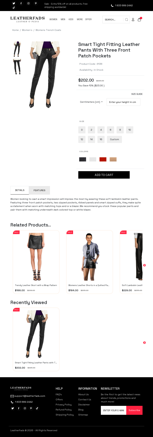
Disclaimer (84, 404)
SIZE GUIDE (137, 94)
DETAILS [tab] (19, 190)
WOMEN (53, 19)
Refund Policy (64, 409)
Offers (59, 399)
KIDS (71, 19)
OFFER (88, 19)
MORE (80, 19)
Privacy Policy (64, 404)
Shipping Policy (65, 414)
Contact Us (84, 399)
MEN (63, 19)
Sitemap (83, 414)
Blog (80, 409)
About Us (83, 394)
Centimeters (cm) (90, 101)
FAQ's (59, 394)
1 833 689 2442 (122, 5)
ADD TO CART (104, 175)
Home (15, 30)
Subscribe (134, 410)
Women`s (27, 30)
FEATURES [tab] (39, 190)
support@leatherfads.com (27, 395)
